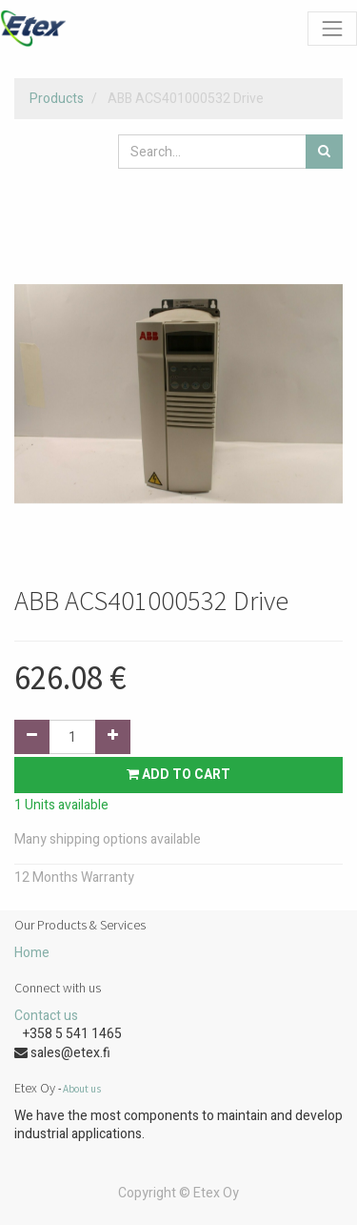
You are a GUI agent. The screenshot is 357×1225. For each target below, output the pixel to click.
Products (57, 99)
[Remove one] (32, 737)
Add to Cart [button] (178, 775)
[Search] (324, 151)
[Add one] (112, 737)
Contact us (46, 1016)
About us (82, 1088)
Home (32, 953)
